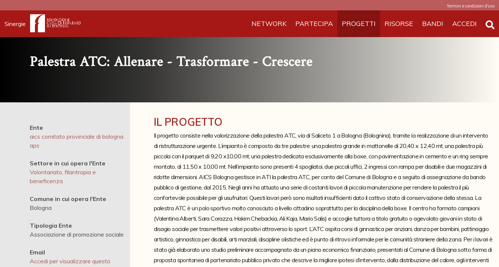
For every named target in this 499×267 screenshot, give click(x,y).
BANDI (432, 23)
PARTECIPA (314, 23)
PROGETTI (359, 23)
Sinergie (17, 23)
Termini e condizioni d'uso (471, 6)
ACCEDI (464, 23)
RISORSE (399, 23)
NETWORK (269, 23)
